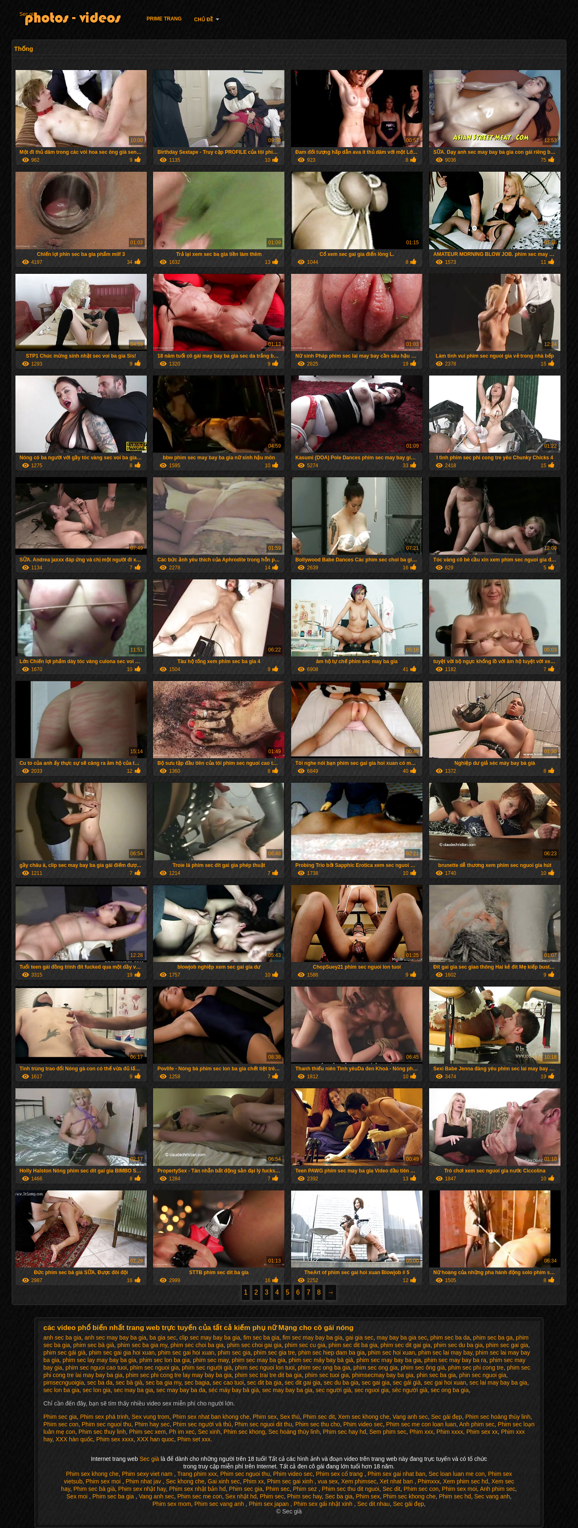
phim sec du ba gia (458, 1345)
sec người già (333, 1390)
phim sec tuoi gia (327, 1375)
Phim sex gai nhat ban (396, 1473)
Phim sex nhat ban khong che (211, 1416)
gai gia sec (360, 1337)
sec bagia (196, 1382)
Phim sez (305, 1488)
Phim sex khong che (92, 1473)
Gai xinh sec (224, 1481)
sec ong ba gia (450, 1390)
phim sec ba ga (493, 1337)
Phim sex (265, 1416)
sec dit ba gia (264, 1382)
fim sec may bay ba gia (312, 1337)
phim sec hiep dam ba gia (331, 1352)
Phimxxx (429, 1481)
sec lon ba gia (61, 1390)
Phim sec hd (455, 1496)
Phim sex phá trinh (104, 1416)
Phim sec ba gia (114, 1496)
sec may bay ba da (181, 1390)
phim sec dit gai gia (405, 1345)
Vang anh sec (410, 1416)
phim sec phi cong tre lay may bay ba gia (179, 1375)
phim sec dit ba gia (353, 1345)
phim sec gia (234, 1352)
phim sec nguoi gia (154, 1367)
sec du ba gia (341, 1382)
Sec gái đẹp (446, 1416)
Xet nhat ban (396, 1481)
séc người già (409, 1390)
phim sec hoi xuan (391, 1352)
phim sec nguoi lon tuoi (264, 1367)
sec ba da (100, 1382)
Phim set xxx (193, 1439)
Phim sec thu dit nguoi (350, 1488)
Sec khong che (185, 1481)
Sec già (28, 14)
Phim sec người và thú (202, 1424)
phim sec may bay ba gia (389, 1360)
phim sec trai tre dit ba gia (268, 1375)
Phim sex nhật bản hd (197, 1488)
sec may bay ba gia (287, 1390)
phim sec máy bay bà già (321, 1360)
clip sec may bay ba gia (209, 1337)
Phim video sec (363, 1424)
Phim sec (278, 1488)
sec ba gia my (163, 1382)
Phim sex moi (103, 1481)
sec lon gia (97, 1390)
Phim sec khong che (409, 1496)
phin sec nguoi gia (482, 1375)
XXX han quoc (155, 1439)
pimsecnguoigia (63, 1382)
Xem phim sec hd (465, 1481)
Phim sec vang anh (220, 1503)
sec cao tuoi (228, 1382)
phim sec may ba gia (258, 1360)
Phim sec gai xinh (290, 1481)
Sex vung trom (150, 1416)
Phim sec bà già (94, 1488)
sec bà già (129, 1382)
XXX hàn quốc (74, 1439)
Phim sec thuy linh (102, 1431)
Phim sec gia (60, 1416)
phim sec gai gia (507, 1345)
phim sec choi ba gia (197, 1345)
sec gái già (407, 1382)
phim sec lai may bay (445, 1352)
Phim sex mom (172, 1503)
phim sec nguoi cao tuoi (96, 1367)
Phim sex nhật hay (142, 1488)
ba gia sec (162, 1337)
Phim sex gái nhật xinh (324, 1503)
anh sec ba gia (62, 1337)
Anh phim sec (477, 1424)
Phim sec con (60, 1424)
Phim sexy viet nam (148, 1473)
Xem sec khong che (364, 1416)
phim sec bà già (93, 1345)
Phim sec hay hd (344, 1431)
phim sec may (211, 1360)
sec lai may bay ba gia (499, 1382)
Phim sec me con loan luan (421, 1424)
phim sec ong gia (375, 1367)
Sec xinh (209, 1431)
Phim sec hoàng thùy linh (497, 1416)
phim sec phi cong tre (476, 1367)
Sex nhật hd (240, 1496)
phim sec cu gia (305, 1345)
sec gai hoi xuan (445, 1382)
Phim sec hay (304, 1496)
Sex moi (77, 1496)
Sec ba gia (338, 1496)
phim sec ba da (450, 1337)
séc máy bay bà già (234, 1390)
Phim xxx (421, 1431)
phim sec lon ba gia (164, 1360)
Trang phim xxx (197, 1473)
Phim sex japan (270, 1503)
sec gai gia (376, 1382)
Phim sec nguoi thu (106, 1424)
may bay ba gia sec (402, 1337)
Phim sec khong (244, 1431)
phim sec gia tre (274, 1352)
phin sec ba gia (436, 1375)
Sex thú (289, 1416)
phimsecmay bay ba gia (382, 1375)
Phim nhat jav (144, 1481)
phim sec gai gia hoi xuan (122, 1352)
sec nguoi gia (371, 1390)
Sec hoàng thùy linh (293, 1431)
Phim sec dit (319, 1416)
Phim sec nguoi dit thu (263, 1424)
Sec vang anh (492, 1496)
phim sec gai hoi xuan (186, 1352)
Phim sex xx (482, 1431)
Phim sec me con (199, 1496)
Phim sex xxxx (114, 1439)
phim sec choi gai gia (254, 1345)
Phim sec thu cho (317, 1424)
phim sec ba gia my (142, 1345)
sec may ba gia (133, 1390)
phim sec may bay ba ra (455, 1360)
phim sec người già (206, 1367)
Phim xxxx (450, 1431)
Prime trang (164, 19)
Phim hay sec (152, 1424)
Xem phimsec (359, 1481)
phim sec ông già (423, 1367)
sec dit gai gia (303, 1382)
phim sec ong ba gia (324, 1367)
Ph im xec (181, 1431)
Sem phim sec (387, 1431)
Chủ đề (203, 20)
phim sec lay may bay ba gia (99, 1360)
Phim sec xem (147, 1431)
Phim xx (253, 1481)
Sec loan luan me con (457, 1473)
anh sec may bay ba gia (115, 1337)
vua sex (328, 1481)
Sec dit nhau (373, 1503)
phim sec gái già (64, 1352)
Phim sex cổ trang (340, 1473)
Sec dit (391, 1488)
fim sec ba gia (261, 1337)
